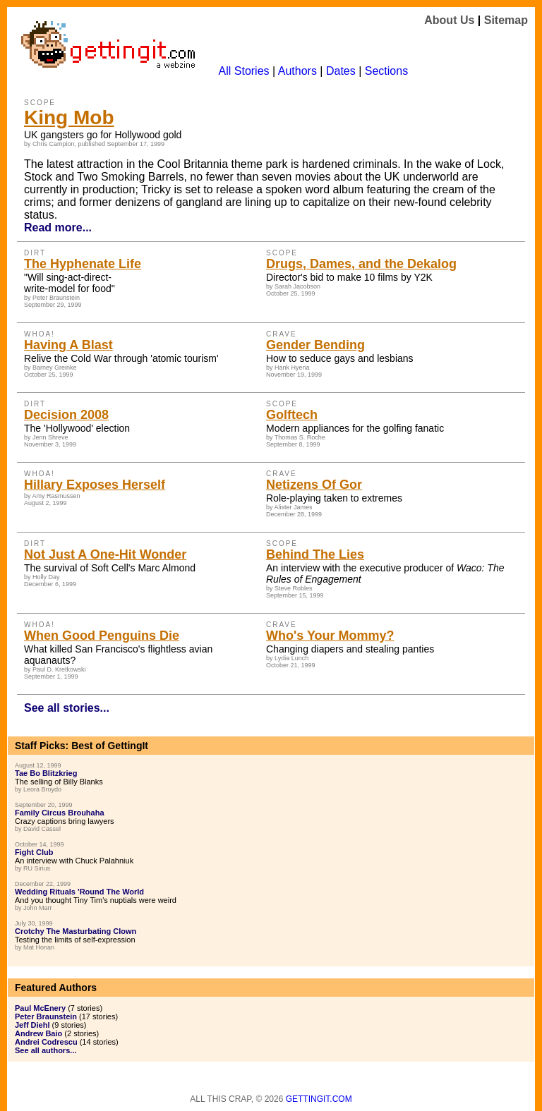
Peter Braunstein (46, 1016)
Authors (297, 71)
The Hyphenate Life (82, 264)
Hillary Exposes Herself (94, 485)
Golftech (292, 415)
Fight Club (34, 852)
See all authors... (45, 1050)
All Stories (244, 71)
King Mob (69, 117)
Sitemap (506, 20)
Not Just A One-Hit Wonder (105, 554)
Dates (341, 71)
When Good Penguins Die (101, 636)
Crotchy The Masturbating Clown (75, 931)
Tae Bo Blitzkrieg (46, 773)
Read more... (58, 227)
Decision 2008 (66, 415)
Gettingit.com (319, 1099)
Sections (386, 71)
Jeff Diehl (32, 1025)
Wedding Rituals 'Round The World (79, 891)
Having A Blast (68, 345)
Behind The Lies (315, 554)
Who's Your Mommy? (330, 636)
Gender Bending (315, 345)
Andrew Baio (38, 1033)
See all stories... (66, 708)
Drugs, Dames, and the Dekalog (361, 264)
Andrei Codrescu (46, 1042)
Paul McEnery (40, 1008)
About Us (449, 20)
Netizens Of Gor (314, 485)
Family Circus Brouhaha (59, 812)
